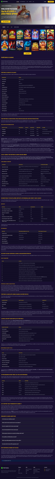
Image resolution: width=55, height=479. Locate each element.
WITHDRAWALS (22, 1)
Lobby (19, 469)
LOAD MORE (27, 53)
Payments (27, 470)
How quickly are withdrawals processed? (27, 436)
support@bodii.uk (48, 469)
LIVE (27, 1)
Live (19, 471)
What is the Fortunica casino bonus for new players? (27, 422)
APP (33, 1)
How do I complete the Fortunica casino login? (27, 426)
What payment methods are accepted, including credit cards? (27, 433)
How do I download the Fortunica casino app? (27, 429)
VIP (26, 471)
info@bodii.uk (47, 470)
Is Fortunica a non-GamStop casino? (27, 419)
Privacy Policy (35, 470)
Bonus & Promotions (29, 469)
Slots (19, 470)
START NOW (51, 1)
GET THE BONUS (6, 21)
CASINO (17, 1)
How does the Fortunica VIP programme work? (27, 444)
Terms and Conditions (36, 471)
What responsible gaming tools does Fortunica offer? (27, 440)
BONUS (30, 1)
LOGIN (45, 1)
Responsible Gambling (36, 469)
